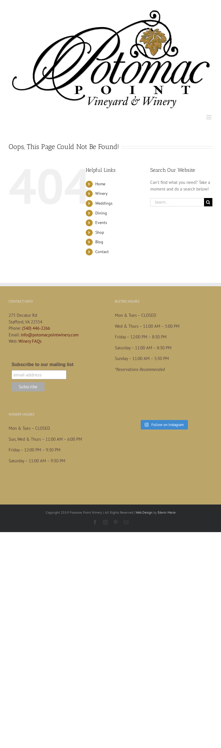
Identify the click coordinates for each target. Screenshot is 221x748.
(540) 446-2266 (36, 328)
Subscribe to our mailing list (42, 364)
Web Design (144, 512)
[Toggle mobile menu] (209, 117)
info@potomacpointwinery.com (50, 335)
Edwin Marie (167, 512)
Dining (101, 213)
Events (101, 222)
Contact (102, 251)
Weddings (104, 203)
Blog (99, 241)
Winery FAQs (29, 341)
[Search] (208, 202)
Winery (101, 193)
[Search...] (177, 202)
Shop (99, 232)
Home (100, 183)
